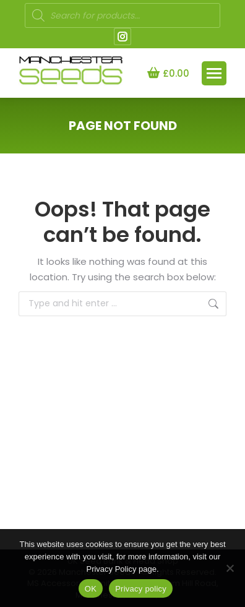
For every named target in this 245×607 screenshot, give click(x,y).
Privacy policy (140, 588)
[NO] (229, 568)
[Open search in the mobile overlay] (122, 15)
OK (91, 588)
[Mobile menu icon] (214, 73)
